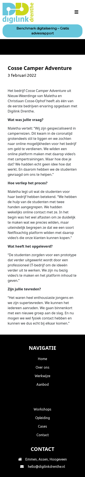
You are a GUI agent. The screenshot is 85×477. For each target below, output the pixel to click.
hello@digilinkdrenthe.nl (46, 466)
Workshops (42, 409)
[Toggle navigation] (76, 13)
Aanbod (42, 384)
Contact (42, 435)
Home (42, 359)
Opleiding (42, 418)
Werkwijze (42, 376)
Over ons (42, 367)
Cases (42, 426)
